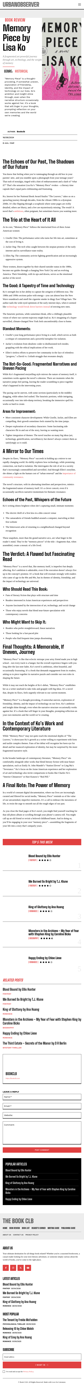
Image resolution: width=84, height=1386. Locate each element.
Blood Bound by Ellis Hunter (44, 856)
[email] (42, 1357)
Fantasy (32, 860)
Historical (21, 71)
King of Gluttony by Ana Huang (46, 907)
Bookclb (21, 131)
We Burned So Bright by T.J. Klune (48, 881)
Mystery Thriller (12, 1048)
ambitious (18, 211)
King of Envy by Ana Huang (17, 1337)
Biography (33, 938)
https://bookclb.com (13, 1078)
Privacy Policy (28, 1372)
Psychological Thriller (14, 1324)
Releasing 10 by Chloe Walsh (18, 1328)
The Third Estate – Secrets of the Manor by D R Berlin (34, 1043)
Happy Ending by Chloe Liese (44, 958)
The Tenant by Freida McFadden (20, 1320)
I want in (42, 1365)
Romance (33, 911)
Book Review (15, 20)
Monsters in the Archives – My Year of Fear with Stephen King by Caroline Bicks (53, 932)
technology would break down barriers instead (28, 306)
